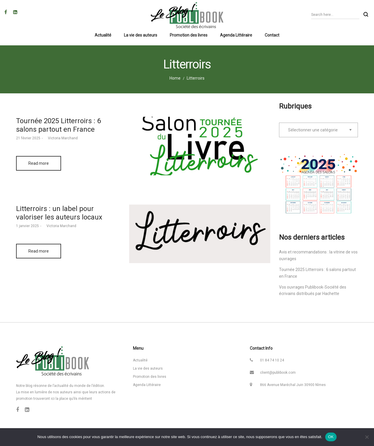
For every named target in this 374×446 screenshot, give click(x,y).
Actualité (140, 360)
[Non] (367, 437)
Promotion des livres (149, 377)
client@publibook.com (278, 372)
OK (331, 437)
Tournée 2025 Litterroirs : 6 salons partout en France (58, 125)
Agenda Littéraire (147, 385)
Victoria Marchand (61, 138)
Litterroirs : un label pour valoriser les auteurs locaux (59, 213)
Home (175, 78)
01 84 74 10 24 (272, 360)
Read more (38, 163)
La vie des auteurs (148, 368)
